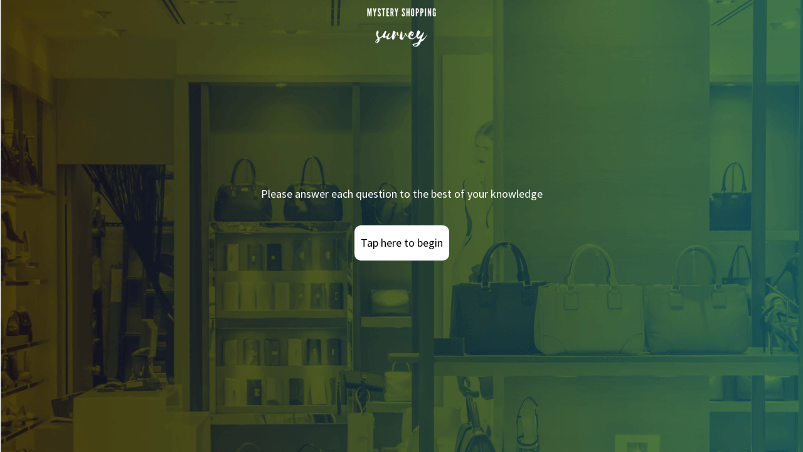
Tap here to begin (402, 242)
